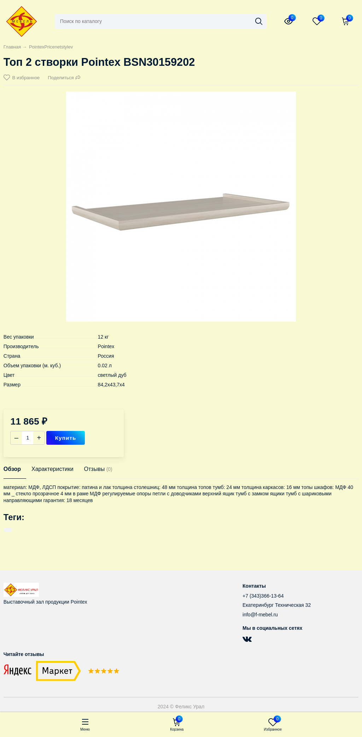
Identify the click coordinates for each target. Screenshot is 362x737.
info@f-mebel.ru (260, 614)
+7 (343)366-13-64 (263, 596)
